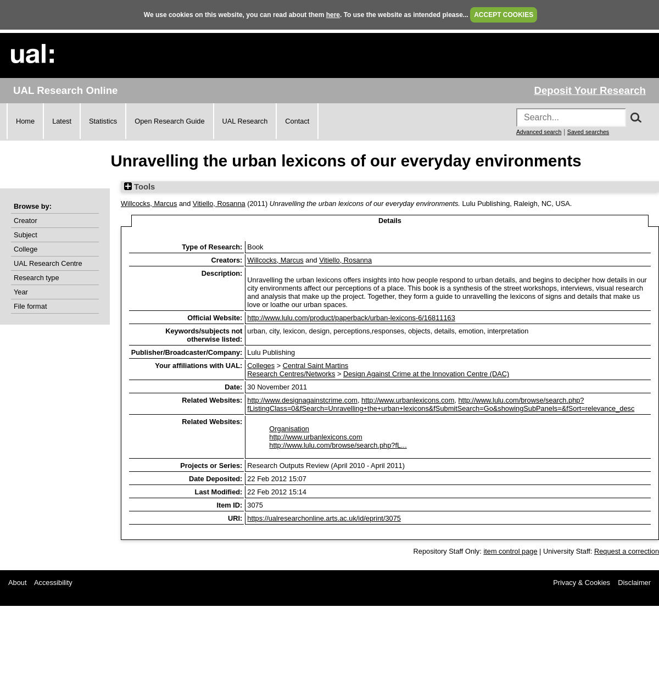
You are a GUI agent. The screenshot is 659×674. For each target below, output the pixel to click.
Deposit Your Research (590, 90)
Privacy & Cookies (581, 582)
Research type (36, 278)
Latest (61, 121)
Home (25, 121)
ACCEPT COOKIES (503, 15)
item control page (510, 551)
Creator (25, 220)
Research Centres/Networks (291, 374)
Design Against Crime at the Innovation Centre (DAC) (426, 374)
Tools (139, 186)
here (333, 15)
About (17, 582)
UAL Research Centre (48, 263)
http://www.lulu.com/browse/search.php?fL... (337, 445)
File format (30, 306)
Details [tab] (389, 220)
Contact (297, 121)
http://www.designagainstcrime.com (302, 400)
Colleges (261, 365)
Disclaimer (634, 582)
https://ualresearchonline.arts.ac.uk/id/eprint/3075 (324, 518)
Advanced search (538, 132)
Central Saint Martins (315, 365)
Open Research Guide (169, 121)
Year (21, 292)
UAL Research (245, 121)
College (25, 249)
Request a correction (626, 551)
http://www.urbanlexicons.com (407, 400)
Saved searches (588, 132)
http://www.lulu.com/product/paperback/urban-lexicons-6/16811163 (351, 318)
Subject (25, 235)
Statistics (103, 121)
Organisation (289, 429)
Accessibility (53, 582)
